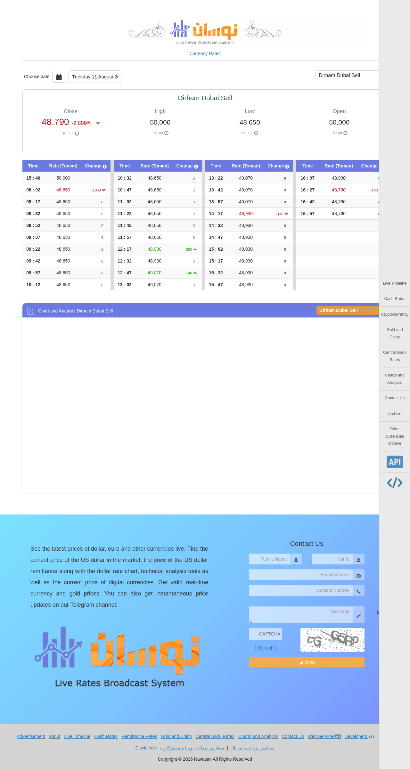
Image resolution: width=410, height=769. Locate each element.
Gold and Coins (395, 333)
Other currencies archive (394, 436)
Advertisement (31, 736)
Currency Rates (204, 53)
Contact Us (395, 398)
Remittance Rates (139, 736)
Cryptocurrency (394, 314)
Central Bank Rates (394, 356)
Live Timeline (395, 283)
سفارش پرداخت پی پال (253, 747)
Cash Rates (394, 298)
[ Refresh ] (265, 648)
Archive (394, 413)
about (54, 736)
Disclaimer (145, 747)
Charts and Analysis (395, 378)
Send (307, 662)
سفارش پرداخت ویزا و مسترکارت (192, 747)
